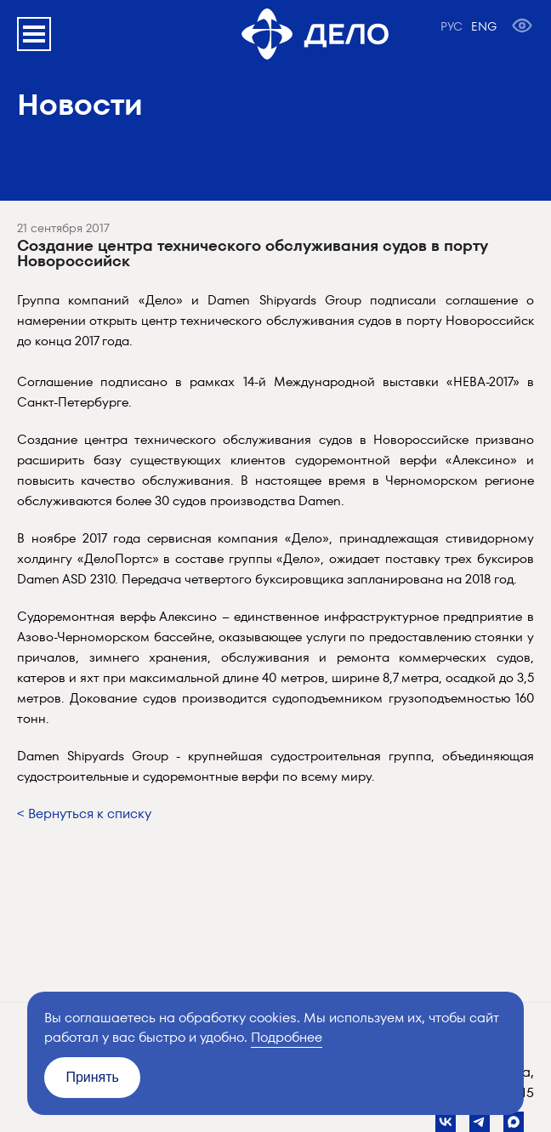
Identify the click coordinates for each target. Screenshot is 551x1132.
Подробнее (286, 1037)
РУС (451, 26)
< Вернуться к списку (84, 813)
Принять (92, 1077)
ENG (484, 26)
